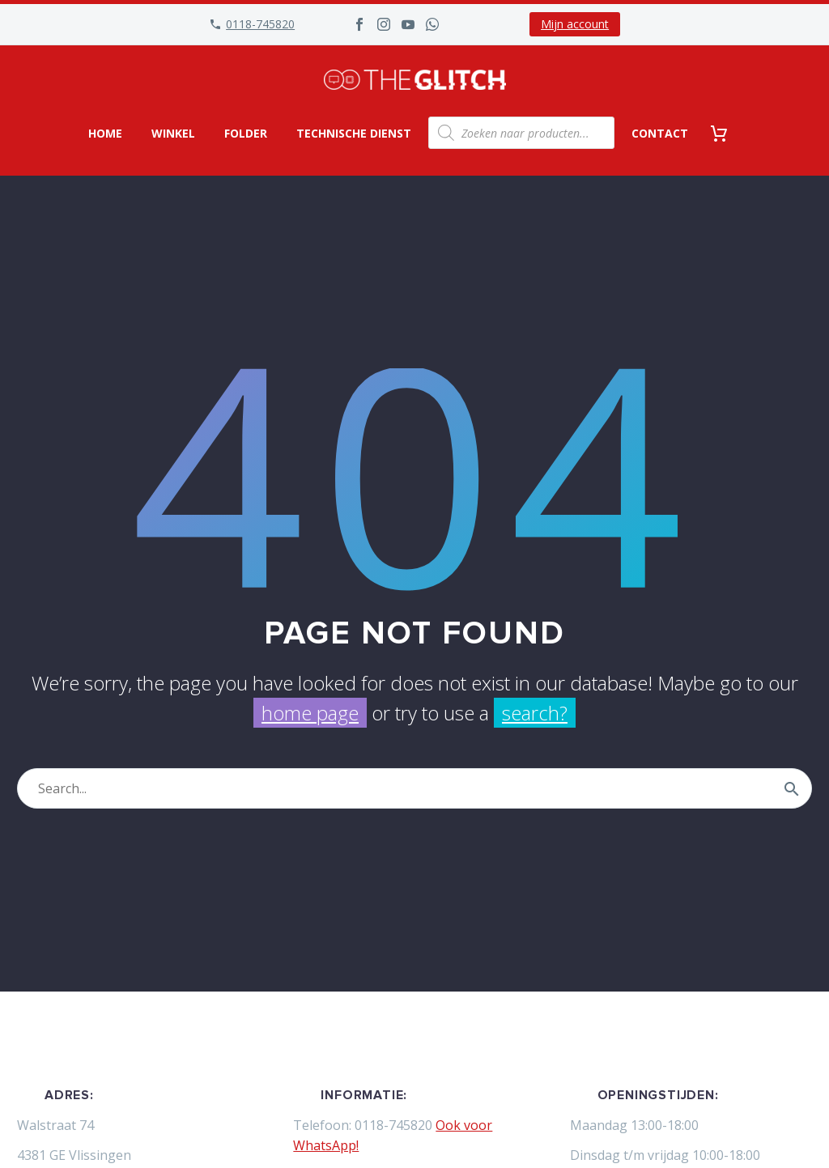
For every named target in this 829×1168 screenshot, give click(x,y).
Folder (245, 133)
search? (535, 712)
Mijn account (575, 24)
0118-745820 (260, 24)
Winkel (173, 133)
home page (310, 712)
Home (105, 133)
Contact (659, 133)
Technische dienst (353, 133)
